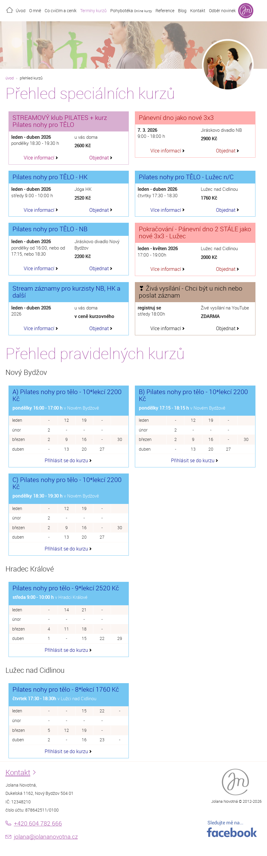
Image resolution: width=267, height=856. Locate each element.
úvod (9, 78)
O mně (35, 10)
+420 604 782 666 (38, 823)
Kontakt (197, 10)
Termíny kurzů (93, 10)
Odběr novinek (222, 10)
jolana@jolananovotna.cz (46, 836)
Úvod (21, 10)
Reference (165, 10)
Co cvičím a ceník (61, 10)
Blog (182, 10)
